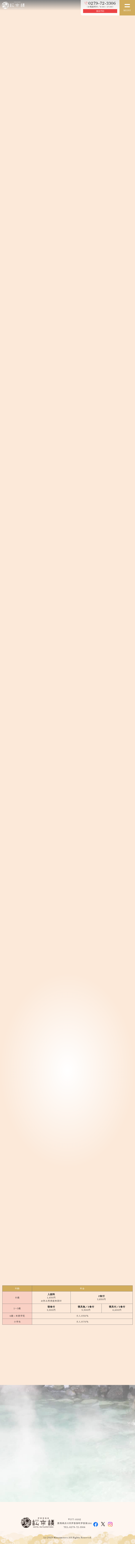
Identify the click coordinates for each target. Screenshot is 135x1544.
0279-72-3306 (102, 3)
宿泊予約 (100, 11)
